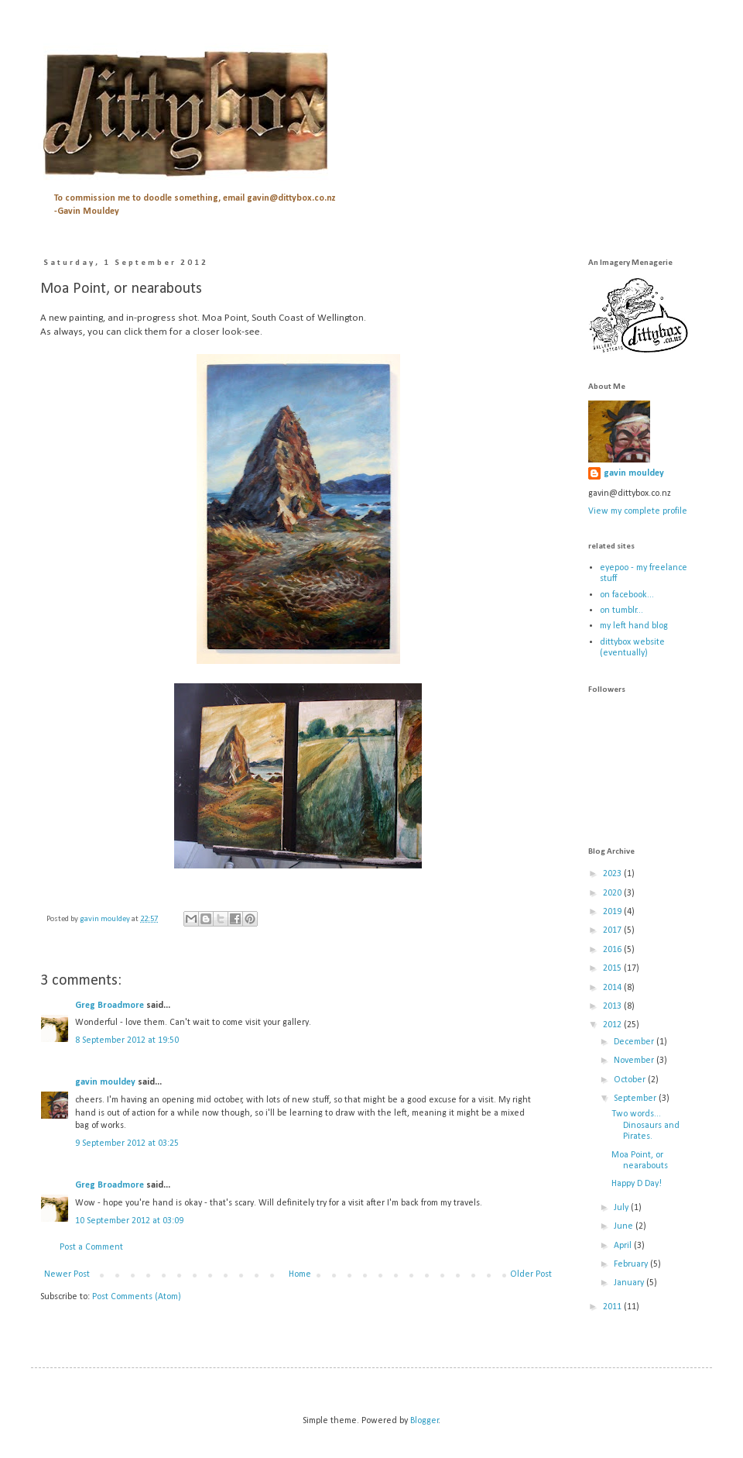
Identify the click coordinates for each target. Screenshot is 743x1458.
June (624, 1226)
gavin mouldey (105, 1082)
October (631, 1080)
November (635, 1060)
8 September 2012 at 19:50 (127, 1040)
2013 (613, 1006)
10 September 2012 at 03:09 (129, 1221)
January (630, 1283)
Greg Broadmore (109, 1005)
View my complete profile (637, 511)
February (632, 1264)
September (636, 1098)
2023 (613, 874)
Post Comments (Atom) (136, 1297)
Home (300, 1274)
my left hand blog (634, 626)
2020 (613, 893)
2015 (613, 968)
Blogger (424, 1420)
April (624, 1245)
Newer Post (67, 1274)
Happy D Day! (636, 1183)
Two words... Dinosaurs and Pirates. (645, 1125)
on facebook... (627, 595)
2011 (613, 1307)
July (622, 1207)
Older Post (531, 1274)
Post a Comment (91, 1247)
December (635, 1042)
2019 (613, 911)
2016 (613, 949)
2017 (613, 930)
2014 (613, 987)
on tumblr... (621, 610)
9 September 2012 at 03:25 (127, 1143)
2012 (613, 1025)
